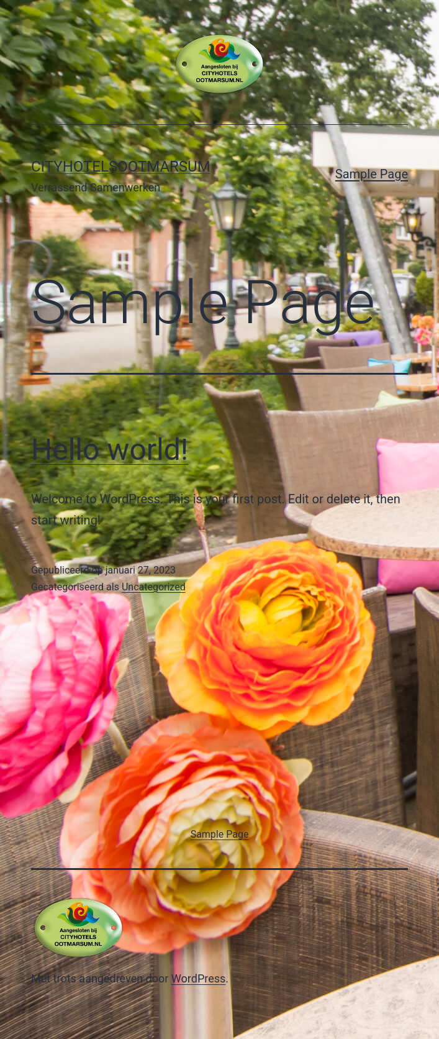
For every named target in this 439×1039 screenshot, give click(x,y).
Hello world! (109, 449)
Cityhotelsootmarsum (120, 166)
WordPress (198, 978)
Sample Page (371, 174)
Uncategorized (154, 587)
